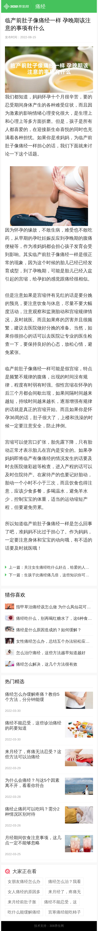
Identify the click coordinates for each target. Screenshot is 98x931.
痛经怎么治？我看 (64, 881)
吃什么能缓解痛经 (24, 912)
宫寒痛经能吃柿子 (64, 912)
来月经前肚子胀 (22, 902)
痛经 (40, 6)
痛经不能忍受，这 (60, 902)
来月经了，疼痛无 (64, 891)
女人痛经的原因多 (24, 891)
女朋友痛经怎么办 (24, 881)
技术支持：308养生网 (49, 925)
